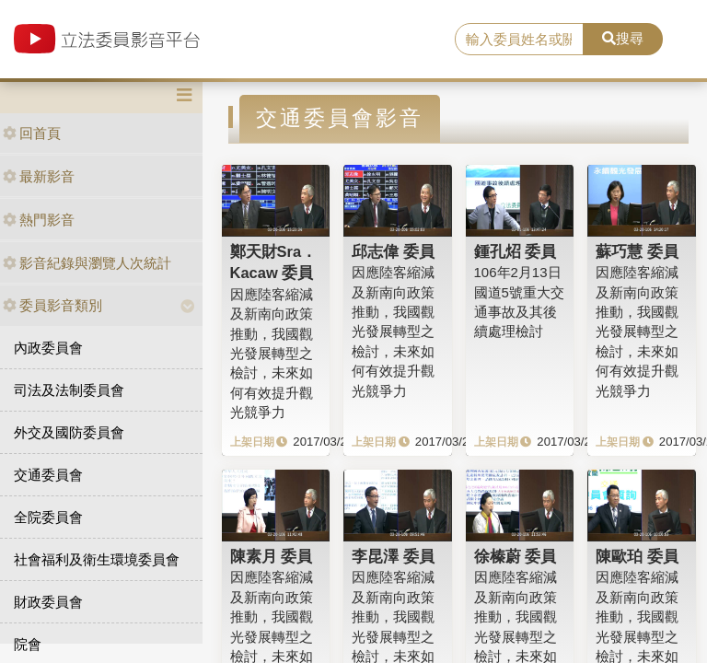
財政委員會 (48, 602)
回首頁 (32, 133)
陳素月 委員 (271, 556)
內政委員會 (48, 347)
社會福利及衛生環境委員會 (97, 559)
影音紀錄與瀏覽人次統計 (87, 263)
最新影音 (39, 176)
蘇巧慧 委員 (637, 251)
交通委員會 (48, 475)
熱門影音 (39, 219)
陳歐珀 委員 (637, 556)
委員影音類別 (52, 305)
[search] (519, 39)
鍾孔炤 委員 (515, 251)
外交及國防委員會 (69, 432)
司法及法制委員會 (69, 390)
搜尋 (622, 38)
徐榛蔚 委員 (515, 556)
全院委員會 (48, 517)
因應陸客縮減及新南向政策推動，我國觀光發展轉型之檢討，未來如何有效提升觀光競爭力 (271, 353)
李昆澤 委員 (393, 556)
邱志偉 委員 (393, 251)
